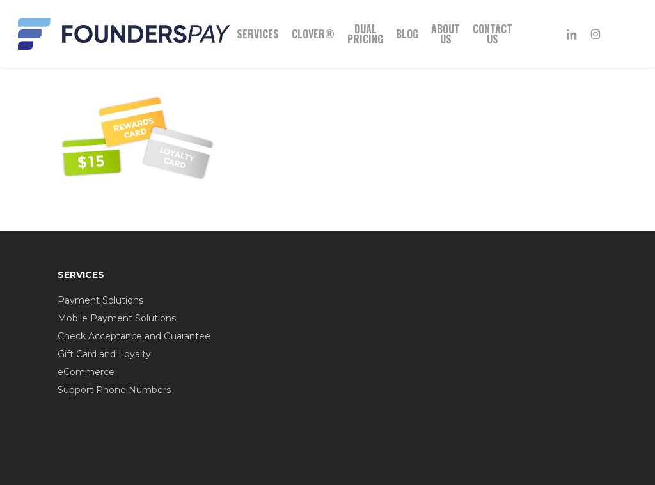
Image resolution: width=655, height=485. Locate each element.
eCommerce (86, 372)
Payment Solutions (100, 300)
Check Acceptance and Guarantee (134, 336)
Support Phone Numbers (114, 390)
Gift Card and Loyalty (104, 354)
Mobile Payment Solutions (117, 318)
